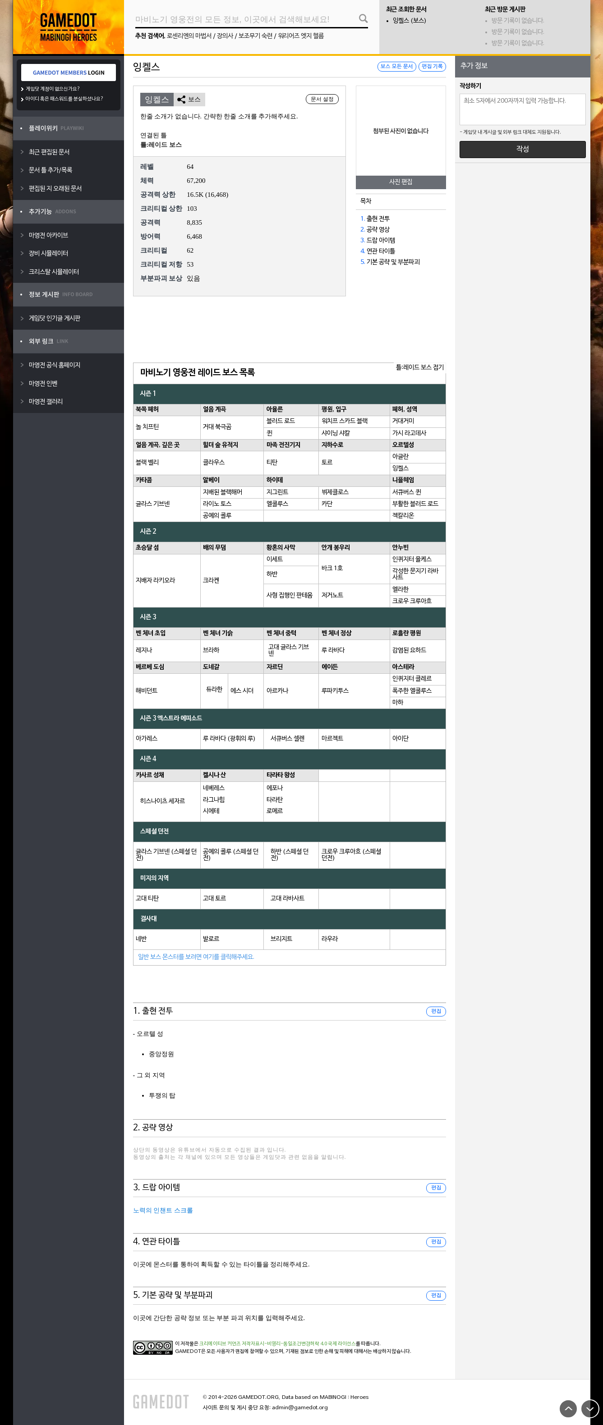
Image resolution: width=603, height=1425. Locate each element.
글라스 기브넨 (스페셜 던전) (166, 855)
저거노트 (332, 595)
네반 (141, 939)
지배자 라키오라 (155, 580)
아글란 (400, 457)
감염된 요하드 (409, 650)
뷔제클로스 (335, 492)
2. (362, 230)
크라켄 (211, 580)
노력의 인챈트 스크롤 (163, 1210)
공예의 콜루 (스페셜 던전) (230, 855)
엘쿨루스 (277, 504)
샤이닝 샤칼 (336, 433)
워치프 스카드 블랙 (345, 421)
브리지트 (281, 939)
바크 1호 (332, 568)
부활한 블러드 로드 (415, 504)
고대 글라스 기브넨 (288, 650)
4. (362, 251)
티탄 (272, 462)
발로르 (211, 939)
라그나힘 (214, 800)
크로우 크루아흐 (412, 601)
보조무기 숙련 (255, 36)
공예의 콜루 (217, 516)
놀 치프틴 (147, 427)
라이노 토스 (217, 504)
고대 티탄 (147, 898)
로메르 (275, 811)
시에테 (211, 811)
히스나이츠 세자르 (162, 801)
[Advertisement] (289, 330)
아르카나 (277, 691)
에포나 (275, 788)
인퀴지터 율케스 (412, 559)
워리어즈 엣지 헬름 (301, 36)
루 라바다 (333, 650)
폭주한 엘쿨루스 (412, 691)
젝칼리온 (403, 516)
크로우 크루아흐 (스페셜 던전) (351, 855)
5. (362, 262)
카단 (327, 504)
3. (362, 240)
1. (362, 219)
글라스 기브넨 (153, 504)
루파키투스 (335, 691)
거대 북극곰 (217, 427)
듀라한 (214, 689)
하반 (272, 574)
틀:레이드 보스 (161, 144)
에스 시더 (241, 691)
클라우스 (214, 462)
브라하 (211, 650)
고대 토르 (214, 898)
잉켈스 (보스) (410, 21)
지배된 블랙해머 (222, 492)
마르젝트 (332, 738)
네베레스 (214, 788)
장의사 (225, 36)
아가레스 (146, 738)
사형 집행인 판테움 (290, 595)
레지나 (144, 650)
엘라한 (400, 589)
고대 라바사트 (287, 898)
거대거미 (403, 421)
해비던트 (146, 691)
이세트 (275, 559)
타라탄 (275, 800)
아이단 (400, 738)
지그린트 (277, 492)
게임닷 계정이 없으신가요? (53, 89)
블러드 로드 (281, 421)
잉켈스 (400, 468)
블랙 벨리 (147, 462)
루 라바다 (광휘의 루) (229, 738)
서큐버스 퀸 (406, 492)
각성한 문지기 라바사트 (415, 574)
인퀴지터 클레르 (412, 679)
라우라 (330, 939)
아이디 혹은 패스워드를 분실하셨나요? (65, 99)
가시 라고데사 (409, 433)
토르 (327, 462)
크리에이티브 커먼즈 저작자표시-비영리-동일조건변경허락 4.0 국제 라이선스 (277, 1344)
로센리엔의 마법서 (189, 36)
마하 (397, 702)
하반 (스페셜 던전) (289, 855)
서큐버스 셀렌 (287, 738)
